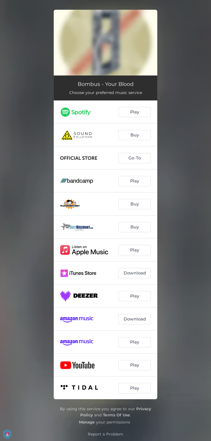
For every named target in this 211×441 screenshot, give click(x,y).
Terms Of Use (116, 414)
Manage (87, 422)
